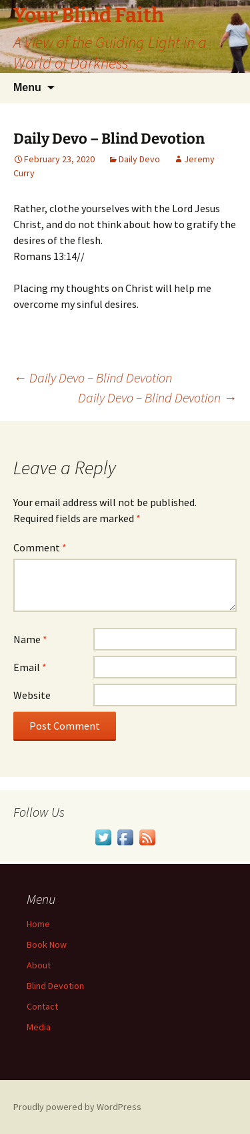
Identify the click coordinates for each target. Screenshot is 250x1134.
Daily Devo (139, 159)
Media (39, 1027)
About (39, 965)
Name (30, 639)
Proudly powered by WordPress (77, 1107)
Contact (42, 1006)
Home (38, 924)
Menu (27, 87)
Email (30, 667)
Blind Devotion (55, 986)
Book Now (47, 944)
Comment (40, 547)
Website (32, 695)
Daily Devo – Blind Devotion (92, 377)
